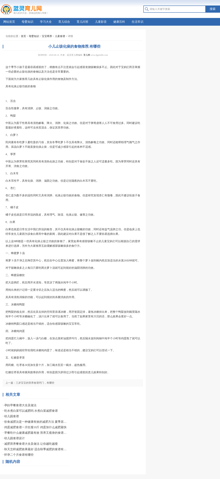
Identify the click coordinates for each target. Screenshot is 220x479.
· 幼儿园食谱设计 (14, 438)
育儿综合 (64, 21)
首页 (23, 36)
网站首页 (9, 21)
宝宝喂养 (47, 36)
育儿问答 (82, 21)
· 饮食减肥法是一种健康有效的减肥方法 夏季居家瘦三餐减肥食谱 (35, 421)
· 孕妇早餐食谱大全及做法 (19, 405)
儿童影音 (101, 21)
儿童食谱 (60, 36)
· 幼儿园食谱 (11, 416)
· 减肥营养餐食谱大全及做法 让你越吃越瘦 (30, 443)
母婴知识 (27, 21)
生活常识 (137, 21)
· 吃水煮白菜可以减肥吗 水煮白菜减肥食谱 (30, 410)
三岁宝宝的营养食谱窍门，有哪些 (35, 382)
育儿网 (86, 55)
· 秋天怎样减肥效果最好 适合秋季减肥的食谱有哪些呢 (35, 449)
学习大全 (46, 21)
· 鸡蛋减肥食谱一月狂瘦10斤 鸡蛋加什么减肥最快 (35, 427)
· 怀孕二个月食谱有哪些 (18, 454)
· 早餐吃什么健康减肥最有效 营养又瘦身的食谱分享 (35, 432)
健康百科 (119, 21)
